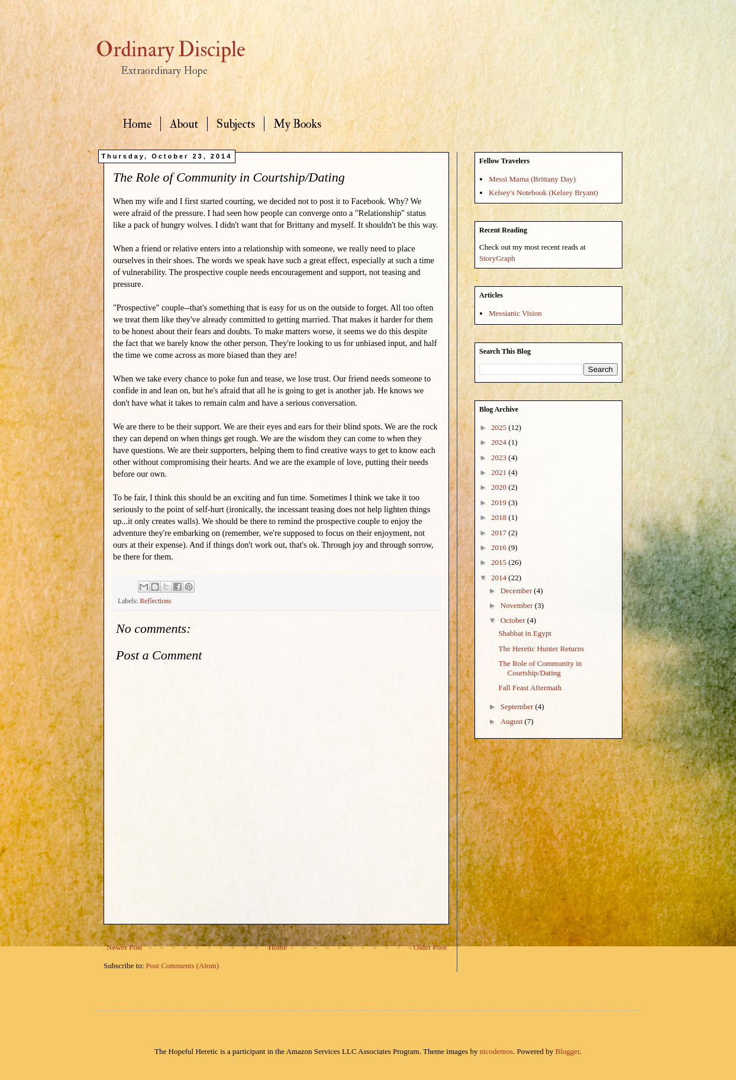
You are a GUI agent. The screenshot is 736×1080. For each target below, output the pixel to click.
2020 (499, 487)
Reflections (155, 601)
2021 (499, 472)
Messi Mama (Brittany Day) (532, 178)
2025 (499, 427)
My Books (297, 124)
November (518, 605)
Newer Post (124, 947)
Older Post (430, 947)
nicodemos (496, 1051)
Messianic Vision (515, 313)
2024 (499, 442)
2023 (499, 457)
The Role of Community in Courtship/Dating (540, 668)
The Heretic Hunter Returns (541, 648)
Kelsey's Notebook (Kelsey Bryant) (543, 192)
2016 (499, 547)
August (513, 721)
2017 (499, 532)
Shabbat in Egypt (524, 633)
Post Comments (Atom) (182, 965)
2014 (499, 577)
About (184, 124)
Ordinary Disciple (171, 50)
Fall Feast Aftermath (529, 687)
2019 (499, 502)
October (514, 620)
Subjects (236, 124)
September (518, 706)
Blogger (568, 1051)
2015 (499, 562)
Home (136, 124)
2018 (499, 517)
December (517, 590)
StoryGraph (497, 258)
